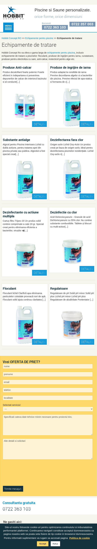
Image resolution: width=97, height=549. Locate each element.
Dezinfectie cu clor (63, 212)
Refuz (55, 544)
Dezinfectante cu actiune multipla (21, 214)
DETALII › (39, 124)
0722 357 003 (82, 24)
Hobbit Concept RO (11, 38)
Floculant (9, 288)
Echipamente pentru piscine (39, 38)
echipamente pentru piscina (61, 52)
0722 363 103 (55, 27)
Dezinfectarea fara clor (66, 140)
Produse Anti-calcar (17, 67)
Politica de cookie (79, 538)
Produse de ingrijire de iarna (70, 67)
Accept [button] (42, 543)
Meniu (8, 27)
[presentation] (16, 474)
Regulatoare (59, 288)
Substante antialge (16, 140)
